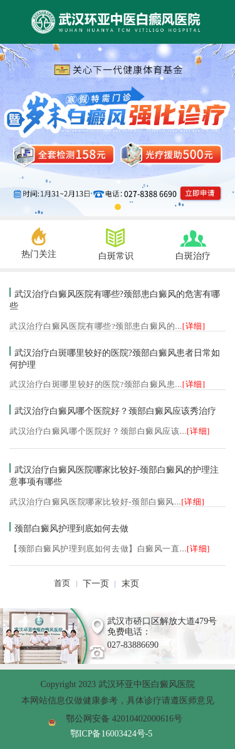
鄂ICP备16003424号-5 (111, 733)
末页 (130, 583)
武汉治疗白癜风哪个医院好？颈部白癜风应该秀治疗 (115, 411)
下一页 (96, 583)
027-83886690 (133, 645)
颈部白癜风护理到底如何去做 (71, 528)
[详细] (194, 326)
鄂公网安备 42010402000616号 (124, 718)
